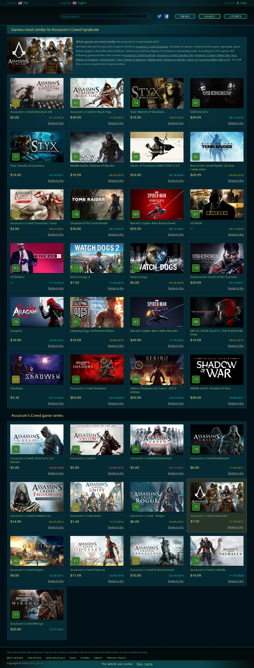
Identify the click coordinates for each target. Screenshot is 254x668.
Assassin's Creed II (83, 458)
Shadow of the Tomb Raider (89, 223)
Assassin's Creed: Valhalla (208, 569)
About (98, 658)
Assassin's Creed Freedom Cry (30, 515)
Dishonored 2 (108, 59)
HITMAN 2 (17, 277)
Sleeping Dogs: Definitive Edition (92, 330)
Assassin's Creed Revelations (210, 458)
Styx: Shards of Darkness (131, 59)
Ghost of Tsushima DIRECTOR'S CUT (208, 59)
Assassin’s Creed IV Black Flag (212, 55)
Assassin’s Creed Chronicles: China (33, 223)
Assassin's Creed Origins (26, 569)
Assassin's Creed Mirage (26, 623)
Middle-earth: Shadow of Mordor (167, 59)
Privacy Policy (116, 658)
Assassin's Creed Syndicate (138, 41)
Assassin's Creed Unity (85, 515)
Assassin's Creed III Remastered (152, 569)
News (185, 16)
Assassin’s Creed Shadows (88, 388)
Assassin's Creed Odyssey (87, 569)
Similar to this (56, 123)
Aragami (16, 330)
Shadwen (16, 388)
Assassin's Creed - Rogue (147, 515)
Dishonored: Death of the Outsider (213, 277)
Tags (72, 658)
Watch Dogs (139, 277)
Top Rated (34, 658)
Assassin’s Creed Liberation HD (175, 55)
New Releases (55, 658)
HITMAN (196, 223)
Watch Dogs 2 (80, 277)
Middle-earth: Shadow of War (210, 388)
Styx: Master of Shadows (147, 112)
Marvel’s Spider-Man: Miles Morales (154, 330)
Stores (235, 16)
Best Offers (15, 658)
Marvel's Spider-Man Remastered (152, 223)
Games (209, 16)
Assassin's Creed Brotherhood (150, 458)
